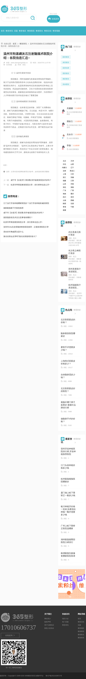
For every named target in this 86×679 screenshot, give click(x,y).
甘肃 (72, 203)
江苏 (72, 174)
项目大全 (65, 619)
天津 (72, 161)
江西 (72, 181)
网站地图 (53, 14)
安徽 (72, 177)
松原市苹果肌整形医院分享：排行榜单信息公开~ (30, 185)
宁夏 (72, 207)
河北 (64, 164)
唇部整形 (66, 73)
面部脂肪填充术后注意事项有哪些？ (18, 217)
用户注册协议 (49, 625)
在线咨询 (10, 635)
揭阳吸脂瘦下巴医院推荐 (13, 208)
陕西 (64, 203)
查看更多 (77, 49)
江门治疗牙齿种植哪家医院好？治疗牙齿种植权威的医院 (26, 203)
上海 (64, 174)
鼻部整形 (66, 62)
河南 (72, 184)
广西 (72, 190)
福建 (64, 181)
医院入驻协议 (49, 628)
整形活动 (47, 31)
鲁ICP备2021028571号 (54, 676)
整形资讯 (9, 31)
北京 (64, 161)
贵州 (72, 197)
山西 (72, 164)
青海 (64, 207)
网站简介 (47, 619)
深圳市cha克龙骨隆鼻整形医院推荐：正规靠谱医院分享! (26, 227)
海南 (64, 194)
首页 (3, 31)
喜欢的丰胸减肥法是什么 (13, 232)
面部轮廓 (66, 68)
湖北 (64, 187)
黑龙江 (72, 171)
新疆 (64, 210)
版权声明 (47, 622)
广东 (64, 190)
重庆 (72, 194)
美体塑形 (66, 84)
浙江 (64, 177)
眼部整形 (66, 57)
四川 (64, 197)
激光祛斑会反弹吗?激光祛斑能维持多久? (19, 236)
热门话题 (65, 622)
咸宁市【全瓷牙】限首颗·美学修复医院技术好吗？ (31, 180)
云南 (64, 200)
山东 (64, 184)
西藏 (72, 200)
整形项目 (22, 31)
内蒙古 (64, 167)
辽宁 (72, 167)
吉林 (64, 171)
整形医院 (31, 31)
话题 (16, 31)
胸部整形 (66, 79)
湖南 (72, 187)
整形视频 (56, 31)
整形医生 (39, 31)
